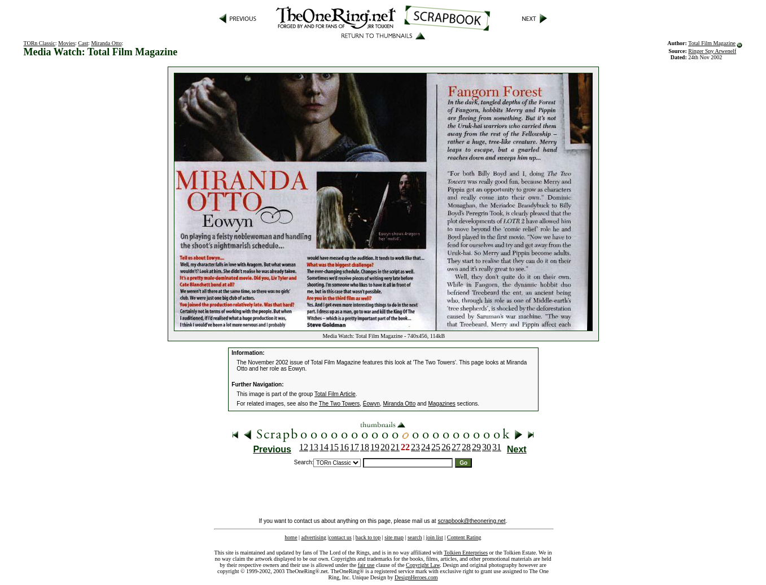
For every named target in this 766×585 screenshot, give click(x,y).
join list (434, 537)
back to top (368, 537)
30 (486, 447)
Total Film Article (335, 394)
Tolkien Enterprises (466, 552)
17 (354, 447)
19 (374, 447)
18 (364, 447)
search (415, 537)
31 (496, 447)
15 (334, 447)
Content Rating (464, 537)
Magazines (441, 404)
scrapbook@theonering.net (471, 521)
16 (344, 447)
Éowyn (371, 404)
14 (324, 447)
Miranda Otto (106, 43)
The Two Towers (339, 404)
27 (456, 447)
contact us (340, 537)
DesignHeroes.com (416, 577)
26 (445, 447)
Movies (66, 43)
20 (384, 447)
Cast (83, 43)
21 (395, 447)
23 (415, 447)
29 (476, 447)
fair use (366, 565)
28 (466, 447)
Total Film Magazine (712, 43)
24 (425, 447)
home (290, 537)
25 (435, 447)
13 (313, 447)
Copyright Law (423, 565)
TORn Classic (39, 43)
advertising (313, 537)
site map (394, 537)
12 (303, 447)
